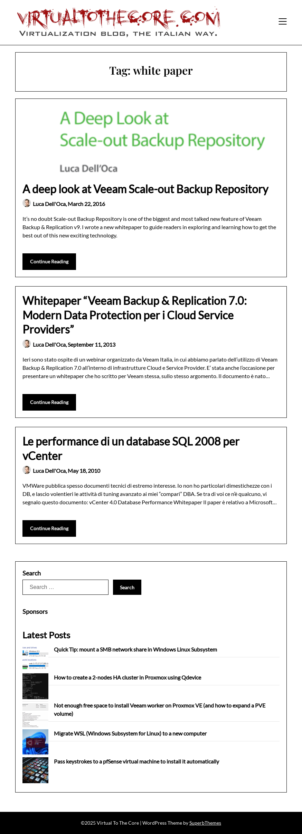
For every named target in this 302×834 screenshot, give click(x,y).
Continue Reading (49, 261)
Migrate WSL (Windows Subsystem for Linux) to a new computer (130, 733)
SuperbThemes (205, 823)
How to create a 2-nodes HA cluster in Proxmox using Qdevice (127, 677)
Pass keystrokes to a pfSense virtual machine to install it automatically (136, 761)
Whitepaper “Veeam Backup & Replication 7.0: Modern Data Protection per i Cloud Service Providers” (134, 315)
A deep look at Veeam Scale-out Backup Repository (145, 189)
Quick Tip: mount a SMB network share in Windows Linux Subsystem (135, 649)
